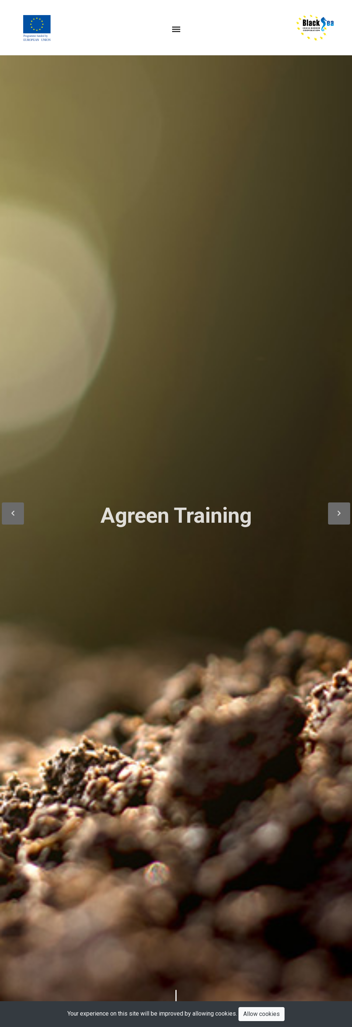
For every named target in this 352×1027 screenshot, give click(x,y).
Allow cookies (261, 1013)
